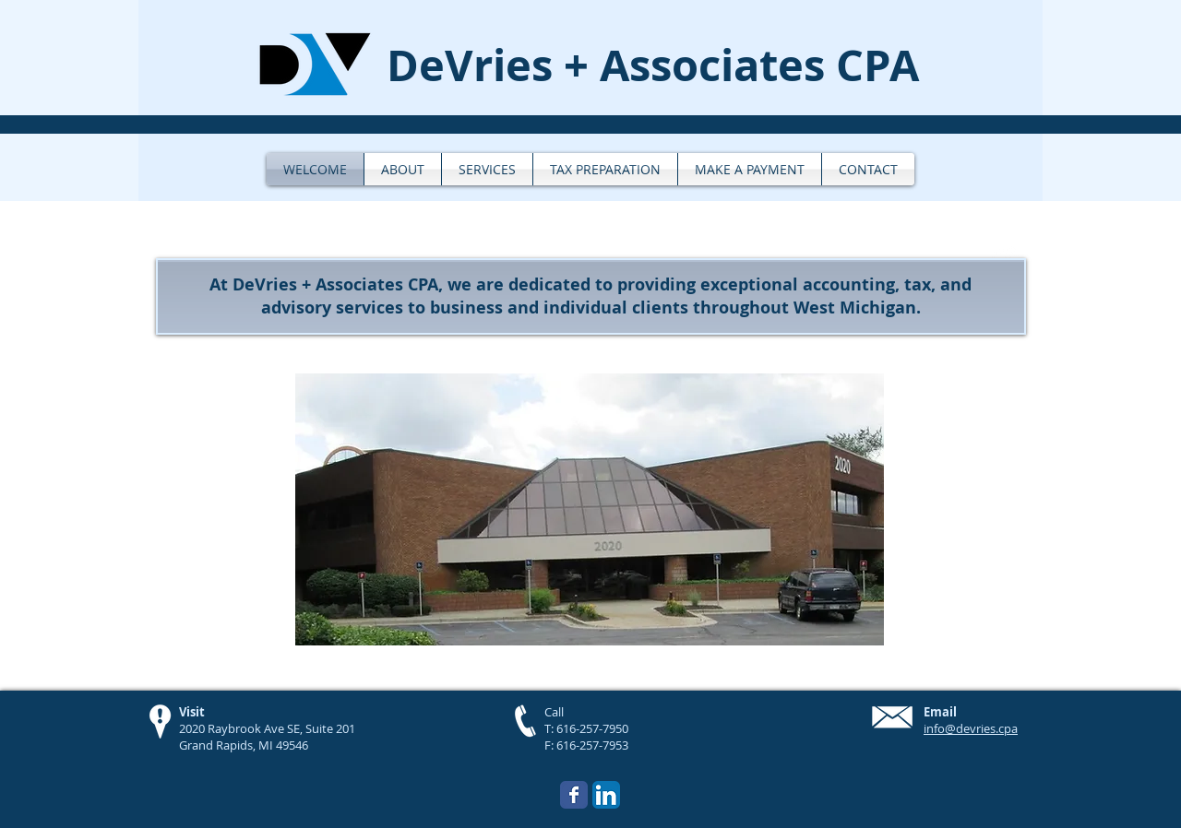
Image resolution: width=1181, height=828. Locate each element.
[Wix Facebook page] (574, 795)
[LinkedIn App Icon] (606, 795)
